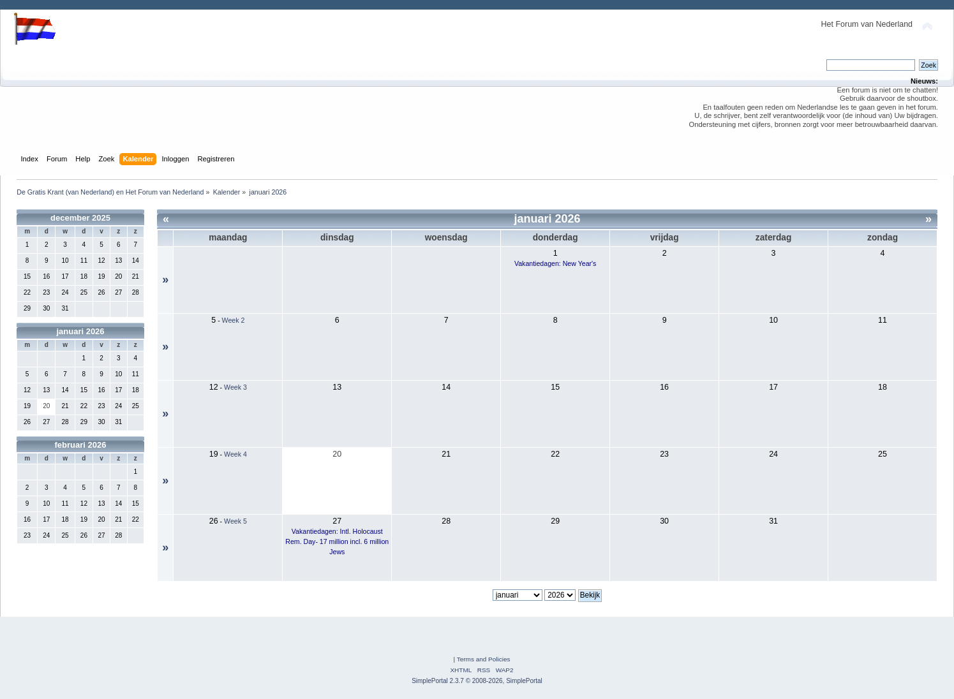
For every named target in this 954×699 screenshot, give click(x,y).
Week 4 (235, 454)
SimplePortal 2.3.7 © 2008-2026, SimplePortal (477, 680)
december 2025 (80, 218)
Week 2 (233, 320)
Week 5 (235, 521)
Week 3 (235, 387)
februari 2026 (81, 445)
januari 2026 (80, 331)
